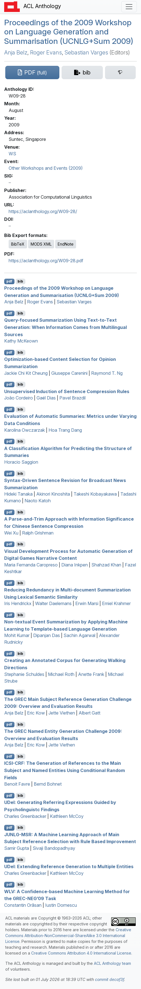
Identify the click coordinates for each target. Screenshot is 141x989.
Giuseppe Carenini (69, 373)
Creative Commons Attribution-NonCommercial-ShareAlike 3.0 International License (68, 935)
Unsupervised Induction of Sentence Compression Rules (66, 391)
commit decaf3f (109, 979)
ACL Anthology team (112, 963)
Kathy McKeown (21, 341)
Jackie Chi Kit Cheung (26, 373)
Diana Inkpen (74, 565)
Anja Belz (15, 52)
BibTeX (18, 244)
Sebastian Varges (86, 52)
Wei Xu (11, 533)
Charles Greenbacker (25, 816)
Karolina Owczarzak (24, 430)
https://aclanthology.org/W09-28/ (43, 211)
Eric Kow (36, 713)
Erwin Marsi (86, 603)
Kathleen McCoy (67, 816)
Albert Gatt (89, 713)
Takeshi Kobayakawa (95, 494)
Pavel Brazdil (72, 398)
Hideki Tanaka (18, 494)
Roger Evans (46, 52)
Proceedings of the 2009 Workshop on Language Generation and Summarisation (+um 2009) (68, 32)
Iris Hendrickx (17, 603)
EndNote (66, 244)
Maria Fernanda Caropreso (31, 565)
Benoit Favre (17, 784)
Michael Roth (61, 674)
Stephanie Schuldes (24, 674)
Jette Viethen (61, 713)
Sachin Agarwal (79, 635)
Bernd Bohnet (48, 784)
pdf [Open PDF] (9, 281)
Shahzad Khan (106, 565)
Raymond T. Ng (107, 373)
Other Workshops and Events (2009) (46, 168)
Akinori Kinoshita (53, 494)
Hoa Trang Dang (65, 430)
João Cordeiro (18, 398)
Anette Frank (91, 674)
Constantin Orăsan (23, 905)
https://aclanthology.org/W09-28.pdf (46, 260)
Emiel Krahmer (116, 603)
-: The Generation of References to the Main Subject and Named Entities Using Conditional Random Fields (64, 770)
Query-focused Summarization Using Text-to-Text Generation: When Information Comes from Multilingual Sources (65, 327)
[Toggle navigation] (129, 6)
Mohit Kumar (17, 635)
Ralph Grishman (38, 533)
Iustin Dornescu (61, 905)
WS (12, 153)
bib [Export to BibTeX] (20, 281)
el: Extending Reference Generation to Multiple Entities (68, 866)
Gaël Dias (46, 398)
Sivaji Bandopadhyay (54, 848)
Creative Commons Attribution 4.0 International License (81, 953)
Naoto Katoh (38, 500)
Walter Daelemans (53, 603)
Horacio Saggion (21, 462)
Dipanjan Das (46, 635)
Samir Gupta (16, 848)
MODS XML (41, 244)
